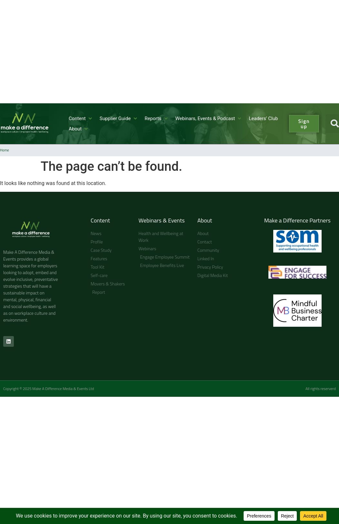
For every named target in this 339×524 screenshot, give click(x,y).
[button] (80, 118)
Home (4, 150)
